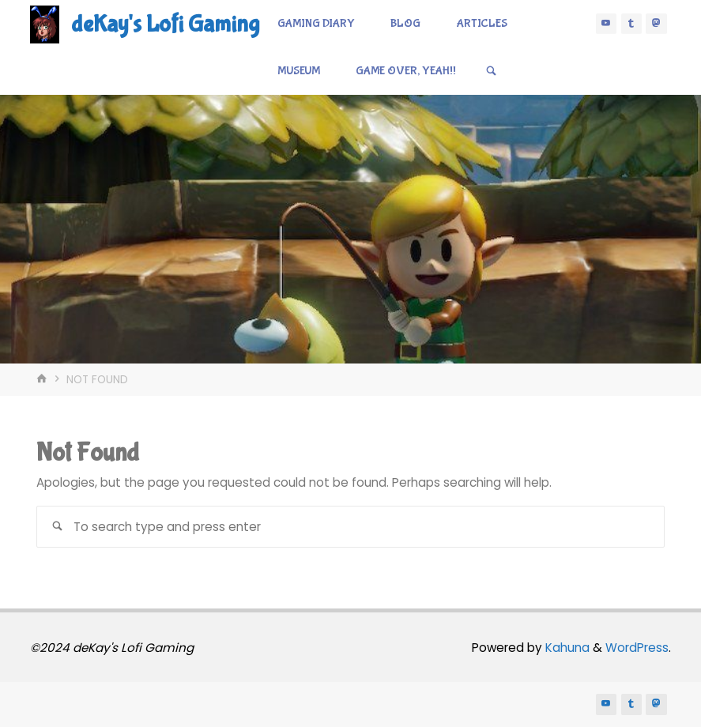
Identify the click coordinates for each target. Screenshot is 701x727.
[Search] (491, 71)
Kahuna (566, 647)
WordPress (637, 647)
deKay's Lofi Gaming (165, 24)
